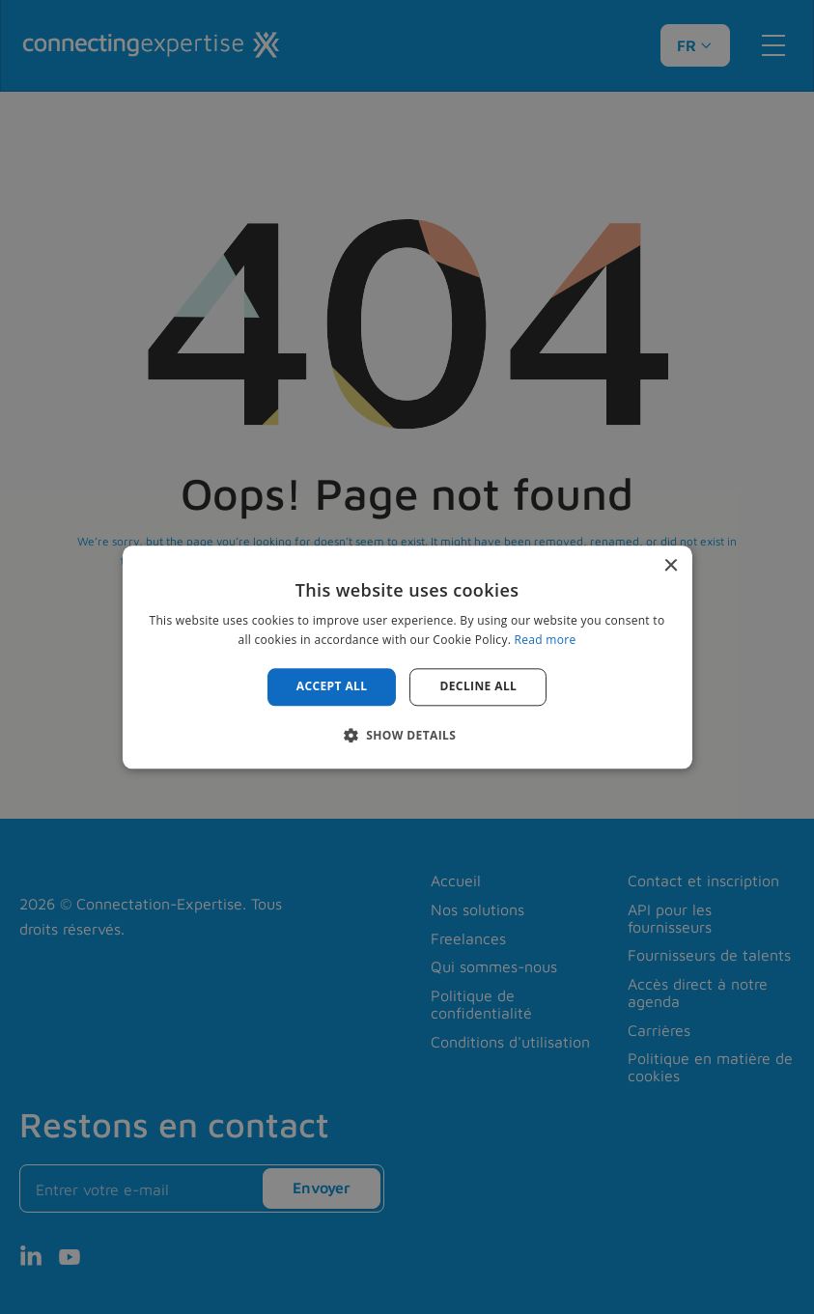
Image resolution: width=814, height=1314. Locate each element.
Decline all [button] (478, 687)
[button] (407, 734)
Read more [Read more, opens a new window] (545, 639)
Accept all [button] (332, 687)
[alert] (407, 657)
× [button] (670, 566)
